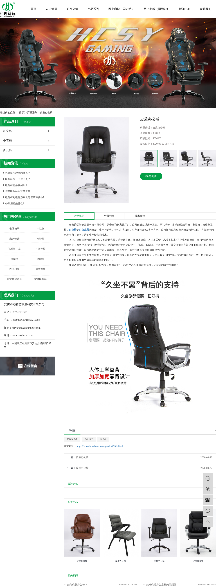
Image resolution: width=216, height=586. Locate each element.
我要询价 (151, 176)
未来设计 (14, 238)
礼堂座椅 (40, 249)
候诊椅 (40, 238)
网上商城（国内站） (121, 8)
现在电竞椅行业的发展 (17, 191)
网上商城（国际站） (157, 8)
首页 (33, 8)
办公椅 (7, 150)
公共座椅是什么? (14, 203)
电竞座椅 (40, 269)
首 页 (22, 112)
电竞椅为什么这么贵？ (17, 179)
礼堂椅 (7, 131)
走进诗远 (51, 8)
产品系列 (93, 8)
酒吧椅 (40, 259)
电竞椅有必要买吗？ (16, 185)
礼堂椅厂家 (14, 249)
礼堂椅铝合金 (14, 279)
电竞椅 (7, 140)
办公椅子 (88, 439)
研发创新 (72, 8)
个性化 (40, 228)
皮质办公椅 (46, 112)
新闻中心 (184, 8)
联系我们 (205, 8)
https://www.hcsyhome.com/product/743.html (99, 446)
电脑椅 (14, 259)
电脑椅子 (14, 228)
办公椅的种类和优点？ (17, 173)
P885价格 (14, 269)
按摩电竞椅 (40, 279)
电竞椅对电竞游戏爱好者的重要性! (24, 197)
